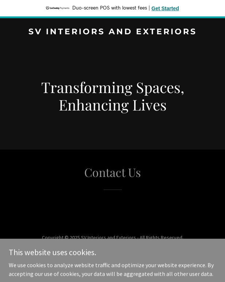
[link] (112, 32)
